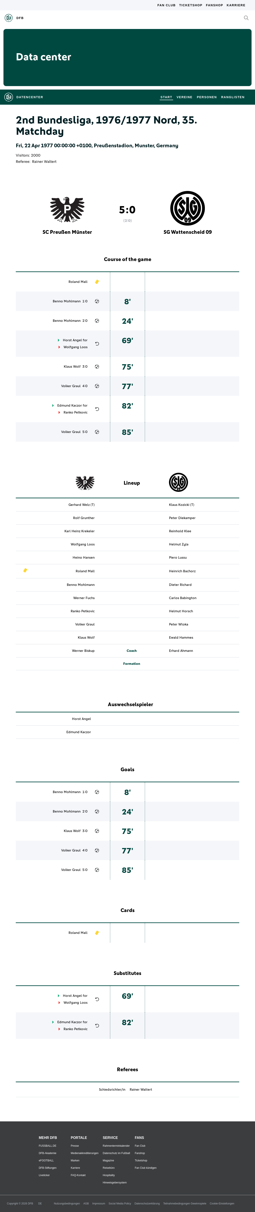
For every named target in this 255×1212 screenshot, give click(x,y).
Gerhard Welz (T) (82, 505)
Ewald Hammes (181, 637)
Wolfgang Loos (76, 347)
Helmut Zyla (178, 544)
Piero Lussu (178, 557)
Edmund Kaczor (69, 405)
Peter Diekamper (182, 518)
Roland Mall (78, 282)
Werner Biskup (83, 650)
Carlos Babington (182, 598)
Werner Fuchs (84, 598)
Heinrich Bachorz (182, 571)
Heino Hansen (84, 557)
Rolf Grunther (84, 518)
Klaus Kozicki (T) (181, 505)
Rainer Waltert (44, 162)
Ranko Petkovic (76, 412)
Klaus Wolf (72, 366)
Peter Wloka (178, 624)
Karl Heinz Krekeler (79, 531)
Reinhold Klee (180, 531)
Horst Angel (72, 340)
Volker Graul (71, 386)
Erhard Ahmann (181, 650)
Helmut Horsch (181, 611)
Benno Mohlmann (67, 301)
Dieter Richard (180, 585)
